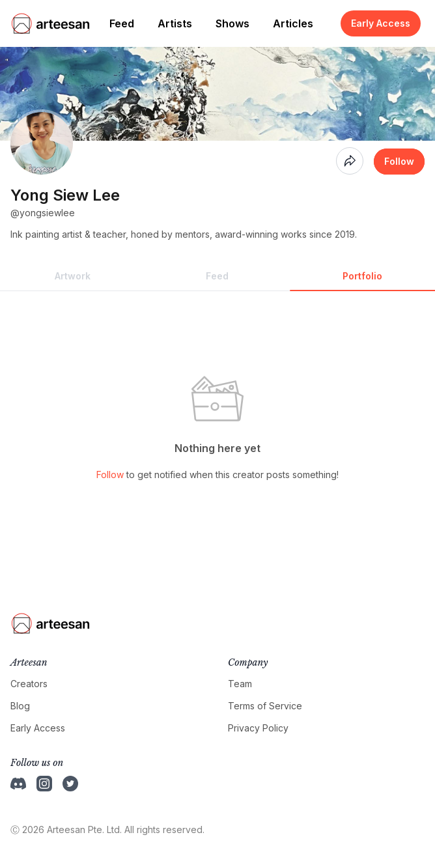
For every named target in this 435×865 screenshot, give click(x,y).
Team (240, 683)
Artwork (73, 275)
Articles (293, 23)
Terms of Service (265, 705)
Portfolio (362, 275)
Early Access (380, 23)
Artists (175, 23)
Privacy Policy (258, 727)
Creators (29, 683)
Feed (121, 23)
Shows (232, 23)
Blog (20, 705)
